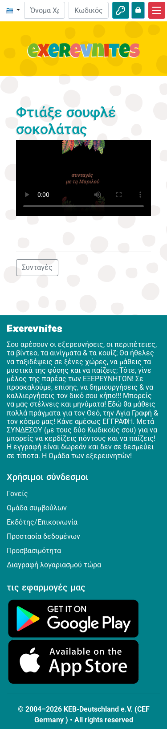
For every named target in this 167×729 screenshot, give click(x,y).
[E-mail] (44, 10)
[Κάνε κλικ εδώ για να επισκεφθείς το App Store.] (73, 661)
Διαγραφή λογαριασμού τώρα (54, 565)
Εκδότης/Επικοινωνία (42, 522)
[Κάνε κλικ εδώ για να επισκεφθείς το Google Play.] (73, 618)
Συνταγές (37, 267)
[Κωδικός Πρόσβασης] (89, 10)
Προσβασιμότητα (34, 550)
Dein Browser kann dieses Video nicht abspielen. (83, 178)
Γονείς (17, 493)
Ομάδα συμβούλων (37, 508)
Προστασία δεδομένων (43, 536)
